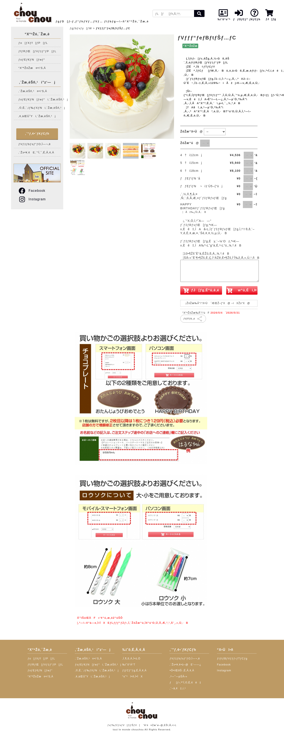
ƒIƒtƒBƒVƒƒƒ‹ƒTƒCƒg (232, 658)
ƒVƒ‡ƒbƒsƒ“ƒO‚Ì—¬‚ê (34, 144)
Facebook (31, 190)
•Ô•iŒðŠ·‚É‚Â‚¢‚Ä (182, 670)
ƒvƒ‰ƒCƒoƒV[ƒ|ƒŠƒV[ (123, 725)
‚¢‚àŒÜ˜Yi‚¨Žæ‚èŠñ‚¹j (37, 116)
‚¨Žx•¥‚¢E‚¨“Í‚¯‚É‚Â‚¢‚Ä (36, 152)
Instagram (32, 199)
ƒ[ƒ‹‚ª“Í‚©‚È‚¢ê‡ (185, 682)
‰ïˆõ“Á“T (128, 664)
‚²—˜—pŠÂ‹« (178, 676)
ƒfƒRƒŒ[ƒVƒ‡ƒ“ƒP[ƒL (37, 51)
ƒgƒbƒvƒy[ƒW (81, 28)
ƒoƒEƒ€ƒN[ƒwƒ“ (31, 59)
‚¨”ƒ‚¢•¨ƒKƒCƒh (37, 133)
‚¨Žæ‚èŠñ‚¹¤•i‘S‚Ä (32, 91)
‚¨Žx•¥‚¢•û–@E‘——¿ (185, 664)
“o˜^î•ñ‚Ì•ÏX (132, 676)
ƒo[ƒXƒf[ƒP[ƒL (33, 42)
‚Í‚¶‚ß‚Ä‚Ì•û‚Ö (131, 658)
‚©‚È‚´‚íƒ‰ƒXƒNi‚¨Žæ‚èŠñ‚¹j (39, 107)
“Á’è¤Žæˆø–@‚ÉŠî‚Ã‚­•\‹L (160, 725)
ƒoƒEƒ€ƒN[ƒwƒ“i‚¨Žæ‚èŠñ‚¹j (39, 99)
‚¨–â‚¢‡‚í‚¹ (178, 688)
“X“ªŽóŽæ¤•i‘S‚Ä (32, 67)
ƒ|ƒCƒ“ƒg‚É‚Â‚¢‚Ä (134, 670)
